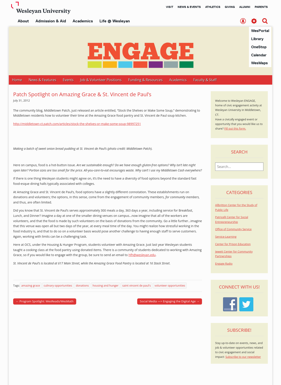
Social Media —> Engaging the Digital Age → (169, 301)
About (23, 21)
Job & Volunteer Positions (101, 80)
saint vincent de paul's (136, 286)
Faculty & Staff (204, 80)
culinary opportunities (58, 286)
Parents (261, 7)
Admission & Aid (50, 21)
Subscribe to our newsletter (243, 357)
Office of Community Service (233, 229)
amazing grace (30, 286)
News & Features (42, 80)
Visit (169, 7)
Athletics (212, 7)
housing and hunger (106, 286)
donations (82, 286)
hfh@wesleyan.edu (141, 255)
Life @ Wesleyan (114, 21)
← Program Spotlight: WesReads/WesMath (45, 301)
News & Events (189, 7)
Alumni (244, 7)
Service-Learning (225, 237)
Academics (82, 21)
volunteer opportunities (170, 286)
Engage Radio (223, 264)
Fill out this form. (235, 129)
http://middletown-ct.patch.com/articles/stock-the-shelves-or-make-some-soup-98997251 (77, 124)
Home (17, 80)
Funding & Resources (145, 80)
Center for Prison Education (233, 244)
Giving (230, 7)
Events (68, 80)
